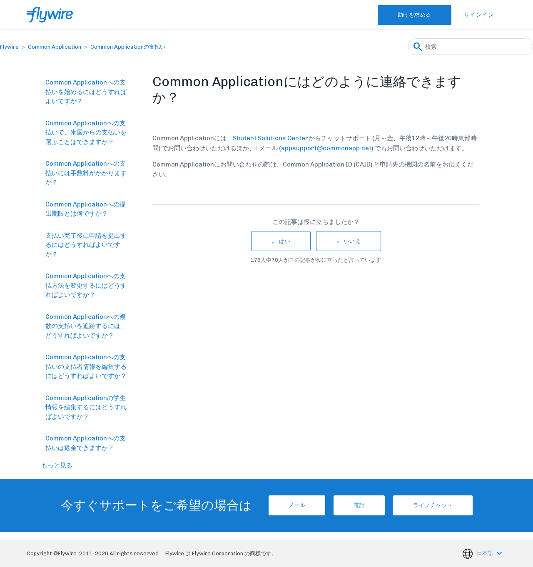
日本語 (485, 553)
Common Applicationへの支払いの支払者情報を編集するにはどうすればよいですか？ (86, 366)
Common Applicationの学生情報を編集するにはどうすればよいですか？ (86, 407)
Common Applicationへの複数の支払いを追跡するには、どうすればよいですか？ (86, 326)
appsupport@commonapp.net (326, 148)
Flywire (9, 47)
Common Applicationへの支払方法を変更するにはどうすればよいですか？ (86, 285)
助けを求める (414, 15)
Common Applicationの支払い (127, 47)
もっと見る (56, 465)
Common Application (54, 47)
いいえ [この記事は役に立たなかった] (352, 241)
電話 (359, 505)
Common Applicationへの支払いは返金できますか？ (85, 443)
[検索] (470, 46)
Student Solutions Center (271, 138)
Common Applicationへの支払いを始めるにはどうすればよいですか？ (86, 92)
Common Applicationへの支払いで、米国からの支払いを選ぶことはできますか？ (86, 132)
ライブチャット (433, 505)
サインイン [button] (479, 14)
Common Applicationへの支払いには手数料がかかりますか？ (86, 173)
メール (297, 505)
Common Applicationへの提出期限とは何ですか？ (85, 209)
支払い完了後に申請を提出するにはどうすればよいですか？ (86, 245)
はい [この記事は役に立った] (284, 241)
